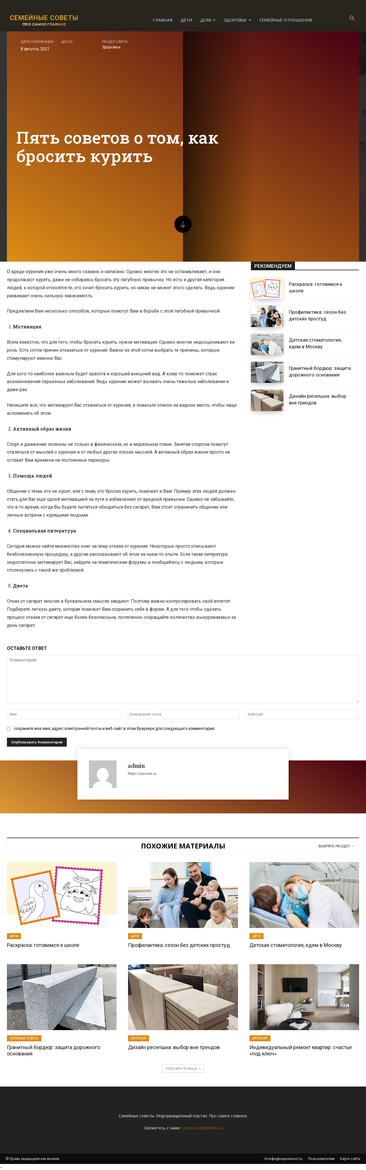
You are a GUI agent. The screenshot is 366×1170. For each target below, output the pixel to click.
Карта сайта (350, 1158)
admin (136, 765)
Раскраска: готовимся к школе (43, 945)
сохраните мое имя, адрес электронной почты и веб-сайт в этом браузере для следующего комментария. (114, 728)
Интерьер (138, 1038)
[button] (352, 18)
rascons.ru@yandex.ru (202, 1128)
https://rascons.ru (142, 774)
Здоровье (111, 47)
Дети (14, 936)
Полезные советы (24, 1038)
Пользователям (321, 1158)
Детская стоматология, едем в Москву (315, 343)
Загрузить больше (183, 1068)
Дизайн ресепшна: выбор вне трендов (174, 1047)
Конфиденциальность (284, 1158)
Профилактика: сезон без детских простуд (317, 315)
